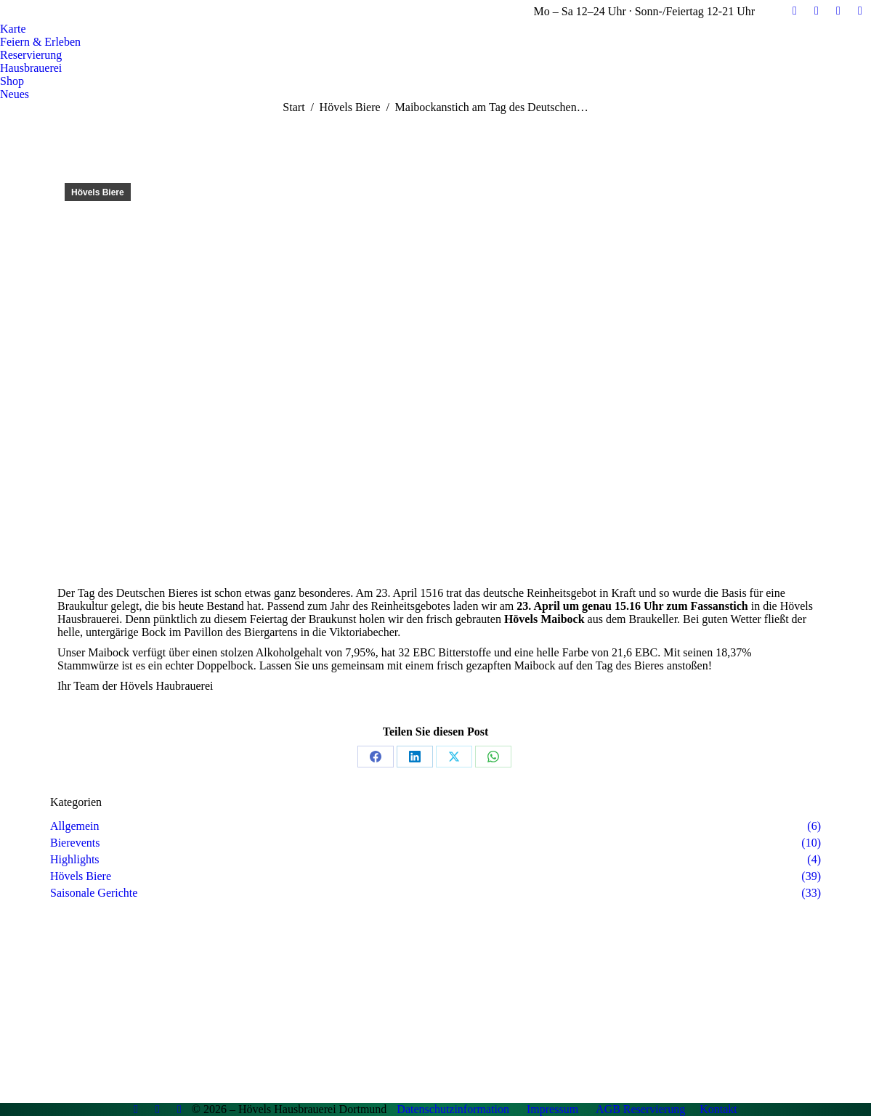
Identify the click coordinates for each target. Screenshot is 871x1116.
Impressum (552, 1109)
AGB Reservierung (640, 1109)
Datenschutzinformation (453, 1109)
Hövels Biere (97, 192)
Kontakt (718, 1109)
